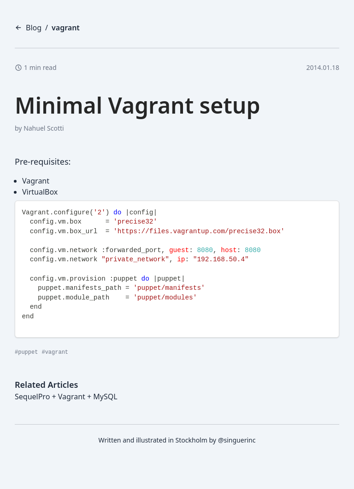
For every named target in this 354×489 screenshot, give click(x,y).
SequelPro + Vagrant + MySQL (66, 396)
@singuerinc (236, 440)
